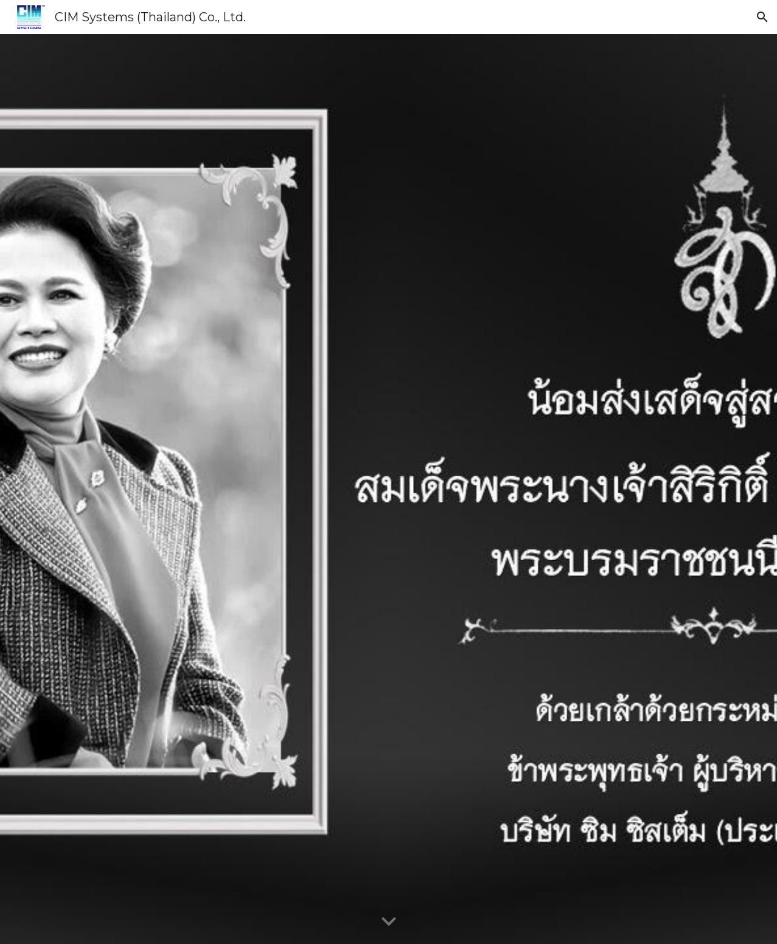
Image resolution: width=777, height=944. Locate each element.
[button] (762, 17)
